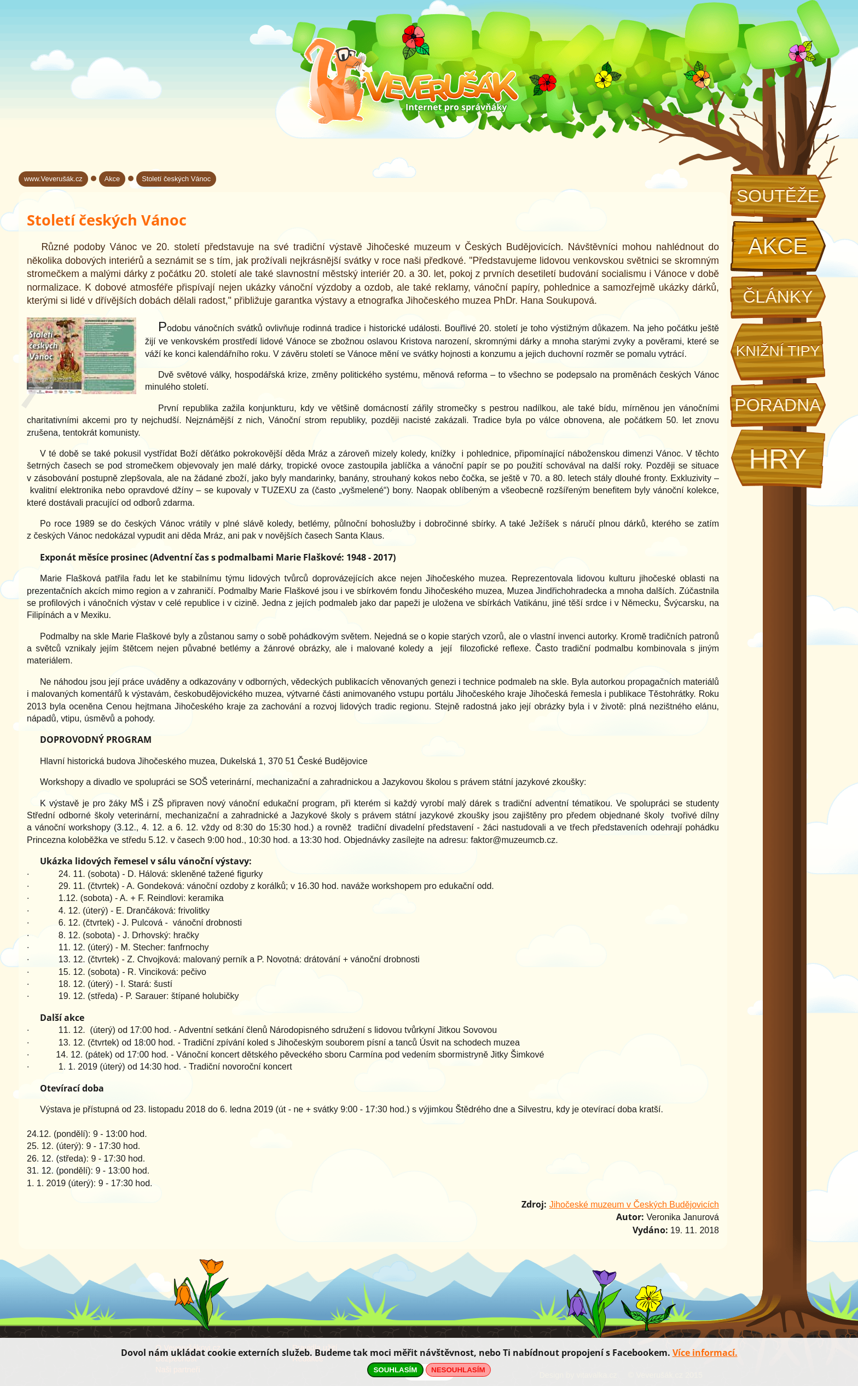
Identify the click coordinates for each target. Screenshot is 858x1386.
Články (778, 297)
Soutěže (778, 196)
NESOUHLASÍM (458, 1370)
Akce (778, 246)
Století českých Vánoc (176, 179)
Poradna (777, 405)
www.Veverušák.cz (53, 179)
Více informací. (705, 1353)
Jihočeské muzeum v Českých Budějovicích (634, 1204)
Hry (778, 459)
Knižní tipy (778, 351)
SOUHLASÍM (395, 1370)
